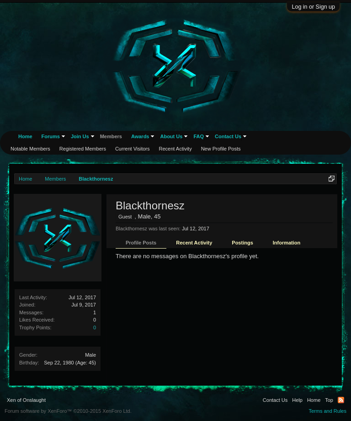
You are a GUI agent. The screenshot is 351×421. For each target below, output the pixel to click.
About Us (171, 136)
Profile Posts (141, 242)
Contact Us (228, 136)
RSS (341, 400)
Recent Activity (194, 242)
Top (329, 400)
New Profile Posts (221, 148)
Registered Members (82, 148)
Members (111, 136)
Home (25, 136)
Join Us (80, 136)
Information (287, 242)
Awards (140, 136)
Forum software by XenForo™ (68, 411)
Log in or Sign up (313, 7)
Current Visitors (132, 148)
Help (297, 400)
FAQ (198, 136)
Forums (51, 136)
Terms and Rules (327, 411)
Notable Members (30, 148)
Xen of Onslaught (26, 400)
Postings (242, 242)
